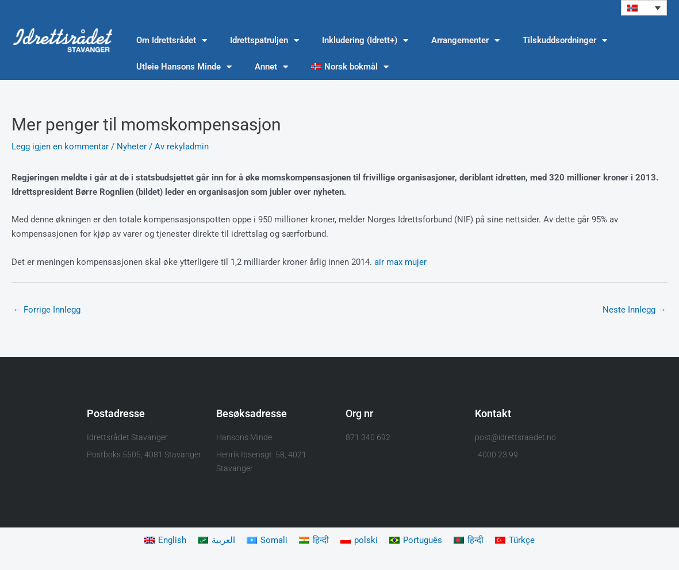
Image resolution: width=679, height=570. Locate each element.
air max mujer (400, 262)
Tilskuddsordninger (565, 40)
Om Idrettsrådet (171, 40)
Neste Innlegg (634, 310)
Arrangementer (465, 40)
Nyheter (132, 146)
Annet (271, 67)
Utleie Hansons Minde (184, 67)
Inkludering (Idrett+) (365, 40)
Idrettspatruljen (264, 40)
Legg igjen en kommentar (60, 146)
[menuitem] (644, 8)
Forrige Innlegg (46, 310)
